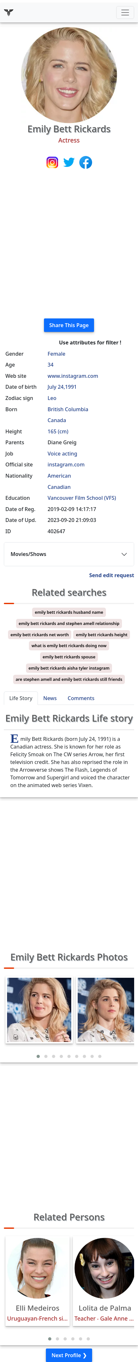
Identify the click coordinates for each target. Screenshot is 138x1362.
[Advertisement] (69, 244)
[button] (38, 1056)
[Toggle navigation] (125, 12)
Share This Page (69, 325)
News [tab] (50, 698)
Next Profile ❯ (68, 1355)
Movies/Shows (28, 554)
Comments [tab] (81, 698)
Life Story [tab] (20, 698)
